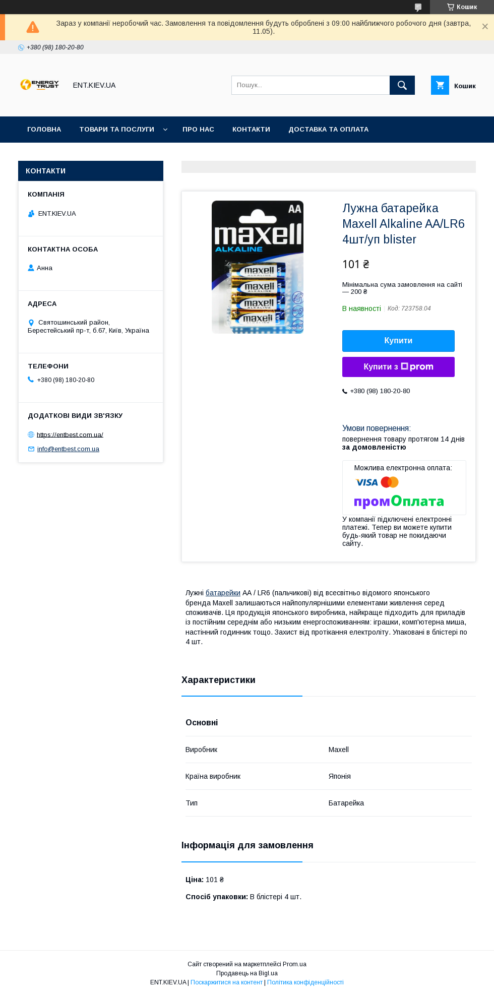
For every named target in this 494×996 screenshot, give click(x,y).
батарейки (223, 593)
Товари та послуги (116, 129)
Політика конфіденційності (305, 982)
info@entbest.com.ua (68, 449)
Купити (399, 340)
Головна (44, 129)
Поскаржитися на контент (227, 982)
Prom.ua (294, 964)
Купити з (398, 366)
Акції (139, 155)
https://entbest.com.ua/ (70, 434)
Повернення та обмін (69, 155)
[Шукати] (402, 85)
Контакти (251, 129)
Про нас (198, 129)
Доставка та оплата (328, 129)
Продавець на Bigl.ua (247, 973)
